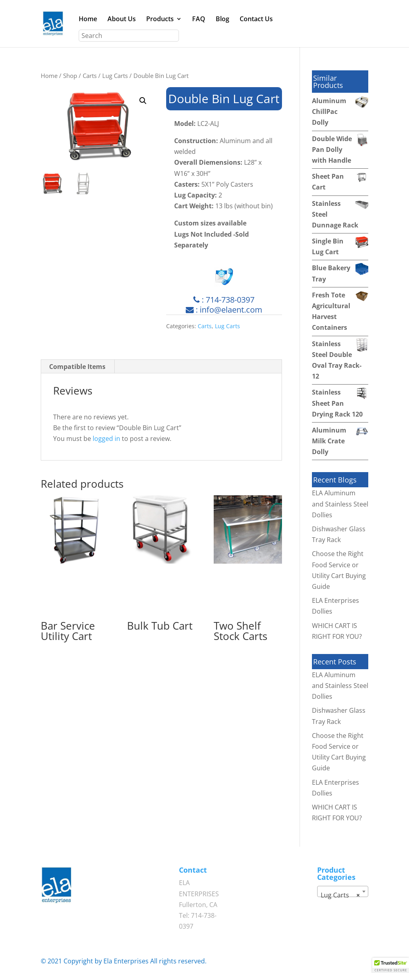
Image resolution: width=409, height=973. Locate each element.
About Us (121, 19)
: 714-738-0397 (223, 299)
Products (160, 19)
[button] (143, 101)
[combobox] (342, 891)
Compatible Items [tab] (77, 366)
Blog (222, 19)
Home (88, 19)
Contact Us (256, 19)
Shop (70, 76)
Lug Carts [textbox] (340, 895)
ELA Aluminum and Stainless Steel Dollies (340, 503)
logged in (106, 438)
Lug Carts (115, 76)
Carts (90, 76)
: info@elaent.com (224, 309)
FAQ (198, 19)
